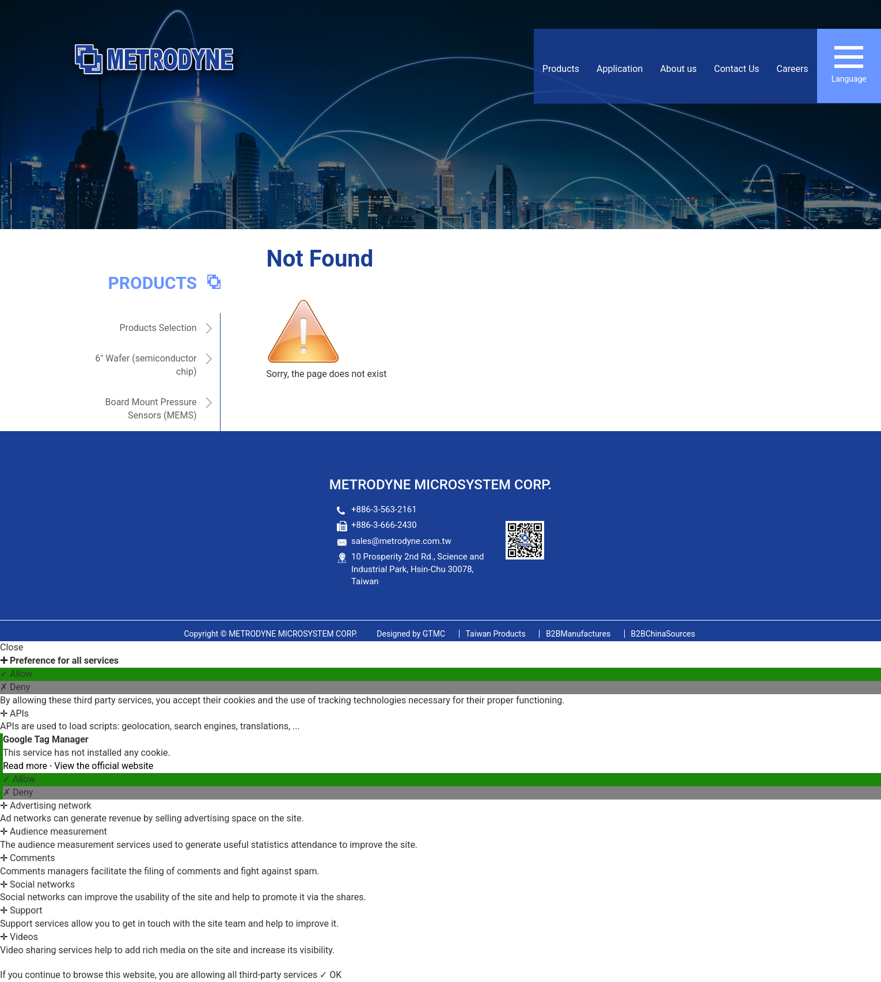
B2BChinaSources (663, 633)
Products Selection (158, 327)
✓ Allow (16, 673)
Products (560, 68)
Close (11, 647)
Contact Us (737, 68)
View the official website (103, 765)
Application (620, 68)
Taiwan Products (496, 633)
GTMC (411, 633)
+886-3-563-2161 (384, 509)
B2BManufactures (578, 633)
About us (678, 68)
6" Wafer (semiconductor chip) (145, 365)
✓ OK (330, 974)
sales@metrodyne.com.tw (401, 541)
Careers (792, 68)
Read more (26, 765)
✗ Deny (15, 687)
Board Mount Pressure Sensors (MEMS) (151, 409)
